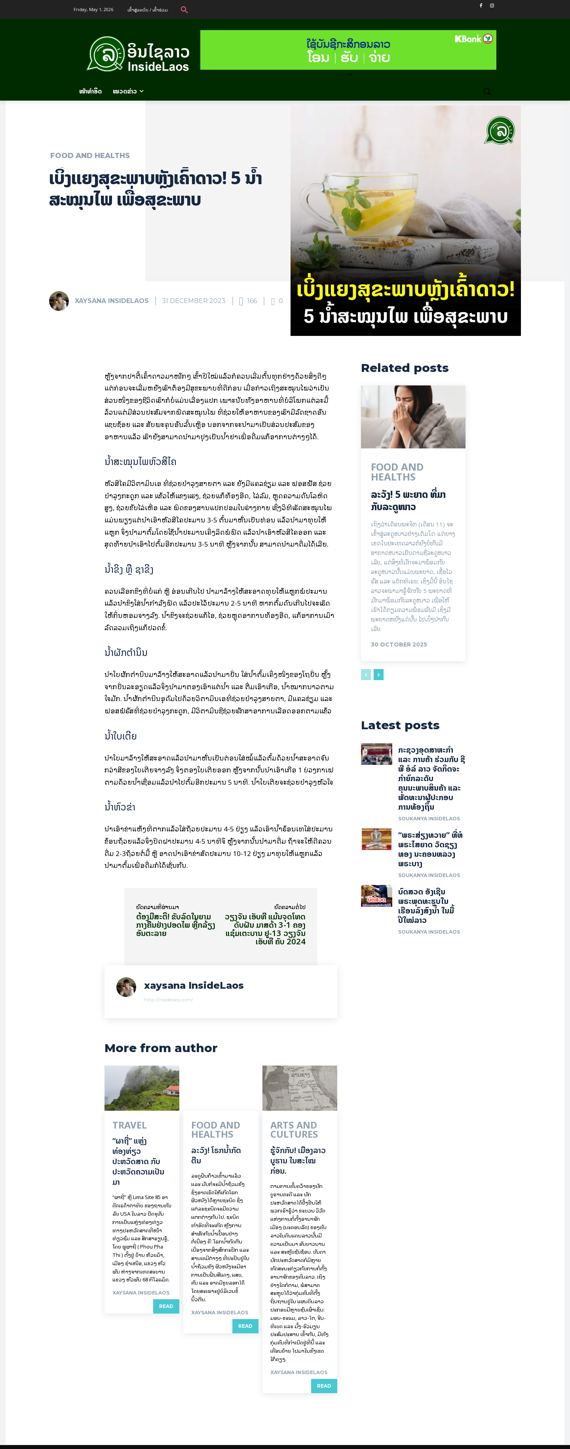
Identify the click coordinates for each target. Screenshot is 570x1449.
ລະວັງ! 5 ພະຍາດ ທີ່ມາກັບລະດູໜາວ (408, 502)
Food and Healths (90, 155)
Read (166, 1305)
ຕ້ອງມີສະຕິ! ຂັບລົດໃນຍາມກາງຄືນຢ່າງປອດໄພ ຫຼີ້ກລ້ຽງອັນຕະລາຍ (175, 925)
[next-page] (379, 676)
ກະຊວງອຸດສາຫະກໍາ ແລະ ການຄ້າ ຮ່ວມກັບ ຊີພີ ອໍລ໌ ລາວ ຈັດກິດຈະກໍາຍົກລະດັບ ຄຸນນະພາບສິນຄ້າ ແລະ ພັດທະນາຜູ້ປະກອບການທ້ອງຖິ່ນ (431, 783)
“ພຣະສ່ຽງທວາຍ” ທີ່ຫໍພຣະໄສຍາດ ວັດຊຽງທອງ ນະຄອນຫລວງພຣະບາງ (430, 854)
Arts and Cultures (300, 1126)
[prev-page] (366, 676)
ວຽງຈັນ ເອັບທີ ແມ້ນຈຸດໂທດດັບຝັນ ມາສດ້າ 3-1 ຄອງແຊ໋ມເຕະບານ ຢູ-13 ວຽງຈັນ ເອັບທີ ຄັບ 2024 (265, 929)
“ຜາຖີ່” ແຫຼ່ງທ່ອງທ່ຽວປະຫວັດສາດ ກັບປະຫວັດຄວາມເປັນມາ (138, 1160)
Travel (122, 1126)
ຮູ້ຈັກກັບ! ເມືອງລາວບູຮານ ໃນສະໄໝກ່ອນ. (298, 1150)
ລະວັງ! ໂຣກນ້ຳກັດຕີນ (216, 1145)
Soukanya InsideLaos (429, 823)
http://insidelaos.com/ (168, 1000)
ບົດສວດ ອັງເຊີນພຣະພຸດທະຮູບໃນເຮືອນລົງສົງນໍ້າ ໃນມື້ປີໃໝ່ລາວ (426, 910)
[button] (184, 9)
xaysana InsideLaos (112, 301)
